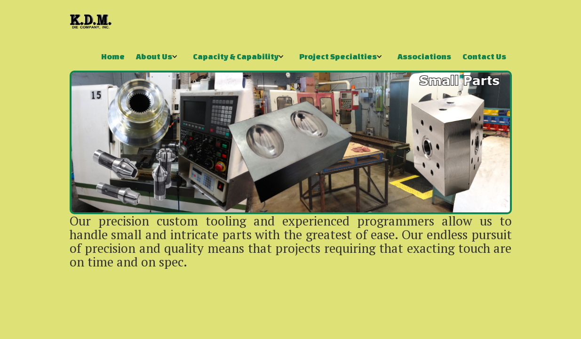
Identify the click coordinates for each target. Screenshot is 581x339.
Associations (424, 56)
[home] (91, 21)
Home (113, 56)
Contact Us (484, 56)
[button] (158, 56)
